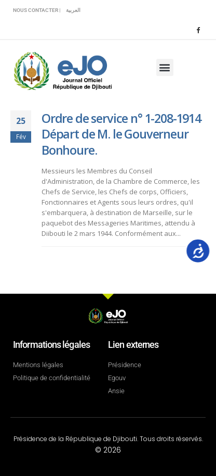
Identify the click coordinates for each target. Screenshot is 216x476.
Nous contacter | (37, 10)
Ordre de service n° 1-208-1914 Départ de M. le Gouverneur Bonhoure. (121, 134)
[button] (164, 67)
